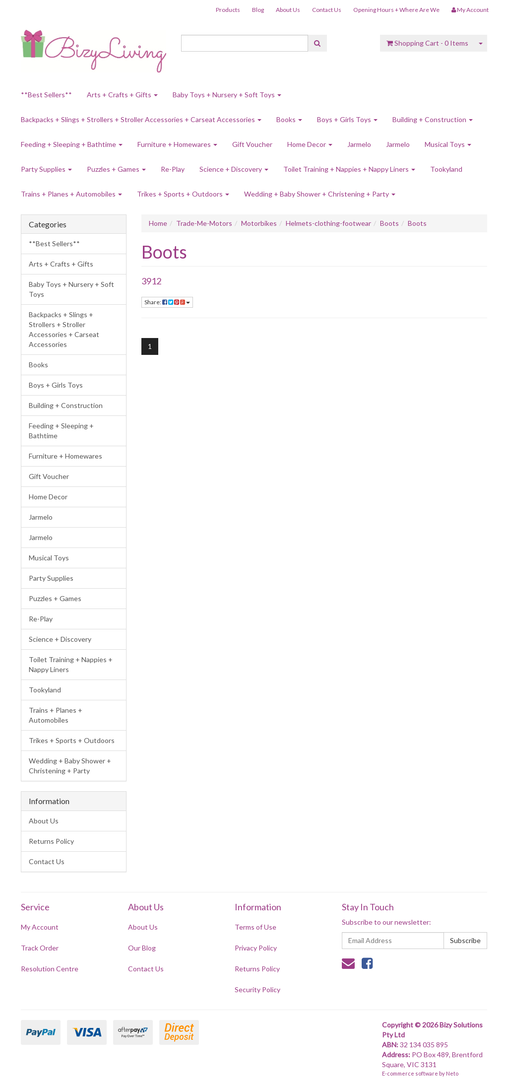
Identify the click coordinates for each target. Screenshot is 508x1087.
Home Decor (309, 144)
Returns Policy (51, 841)
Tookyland (446, 169)
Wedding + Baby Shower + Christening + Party (319, 194)
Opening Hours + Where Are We (396, 9)
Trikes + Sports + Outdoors (183, 194)
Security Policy (257, 989)
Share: (167, 302)
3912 (151, 280)
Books (289, 119)
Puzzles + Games (116, 169)
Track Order (40, 948)
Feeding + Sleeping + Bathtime (72, 144)
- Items (427, 43)
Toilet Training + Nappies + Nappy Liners (349, 169)
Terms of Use (255, 927)
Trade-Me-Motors (204, 223)
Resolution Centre (49, 968)
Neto (452, 1073)
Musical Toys (448, 144)
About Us (288, 9)
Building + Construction (432, 119)
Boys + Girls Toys (347, 119)
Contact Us (326, 9)
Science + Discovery (233, 169)
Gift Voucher (252, 144)
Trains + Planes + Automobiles (71, 194)
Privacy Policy (256, 948)
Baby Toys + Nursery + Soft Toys (227, 94)
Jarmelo (359, 144)
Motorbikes (259, 223)
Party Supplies (46, 169)
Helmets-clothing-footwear (328, 223)
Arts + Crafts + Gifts (122, 94)
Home (158, 223)
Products (228, 9)
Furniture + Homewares (177, 144)
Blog (258, 9)
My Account (40, 927)
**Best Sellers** (46, 94)
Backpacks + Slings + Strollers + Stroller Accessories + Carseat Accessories (141, 119)
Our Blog (142, 948)
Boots (389, 223)
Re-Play (173, 169)
